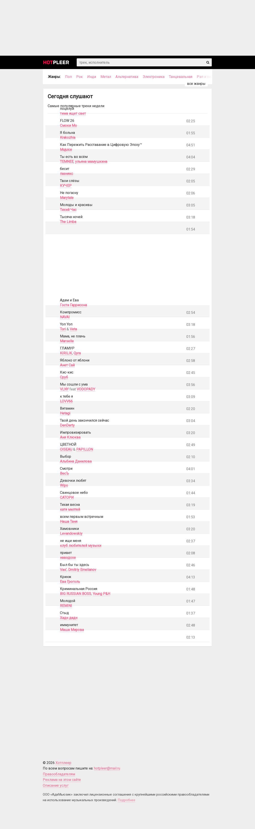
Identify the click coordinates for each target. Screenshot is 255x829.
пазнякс (66, 174)
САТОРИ (67, 497)
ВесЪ (64, 473)
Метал (106, 77)
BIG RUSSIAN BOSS (75, 594)
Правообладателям (59, 774)
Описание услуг (56, 785)
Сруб (64, 377)
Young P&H (101, 594)
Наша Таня (68, 521)
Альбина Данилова (76, 461)
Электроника (154, 77)
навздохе (68, 557)
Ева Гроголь (70, 582)
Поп (68, 77)
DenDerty (67, 425)
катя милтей (70, 509)
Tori (63, 329)
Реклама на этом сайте (62, 780)
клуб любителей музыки (80, 545)
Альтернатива (126, 77)
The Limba (68, 222)
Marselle (67, 341)
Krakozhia (67, 137)
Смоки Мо (68, 125)
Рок (79, 77)
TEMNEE (67, 161)
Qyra (77, 353)
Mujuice (66, 149)
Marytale (67, 198)
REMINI (66, 606)
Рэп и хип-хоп (208, 77)
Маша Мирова (72, 630)
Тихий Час (68, 210)
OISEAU (66, 449)
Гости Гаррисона (73, 305)
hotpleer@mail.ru (107, 768)
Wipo (64, 485)
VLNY (64, 389)
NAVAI (65, 317)
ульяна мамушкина (91, 161)
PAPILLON (84, 449)
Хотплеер (63, 763)
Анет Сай (67, 365)
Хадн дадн (68, 618)
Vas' (63, 570)
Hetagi (65, 413)
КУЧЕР (66, 186)
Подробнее (126, 800)
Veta (73, 329)
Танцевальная (180, 77)
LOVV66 (66, 401)
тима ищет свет (73, 113)
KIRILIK (66, 353)
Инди (91, 77)
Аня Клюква (70, 437)
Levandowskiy (71, 533)
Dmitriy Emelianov (82, 570)
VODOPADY (86, 389)
